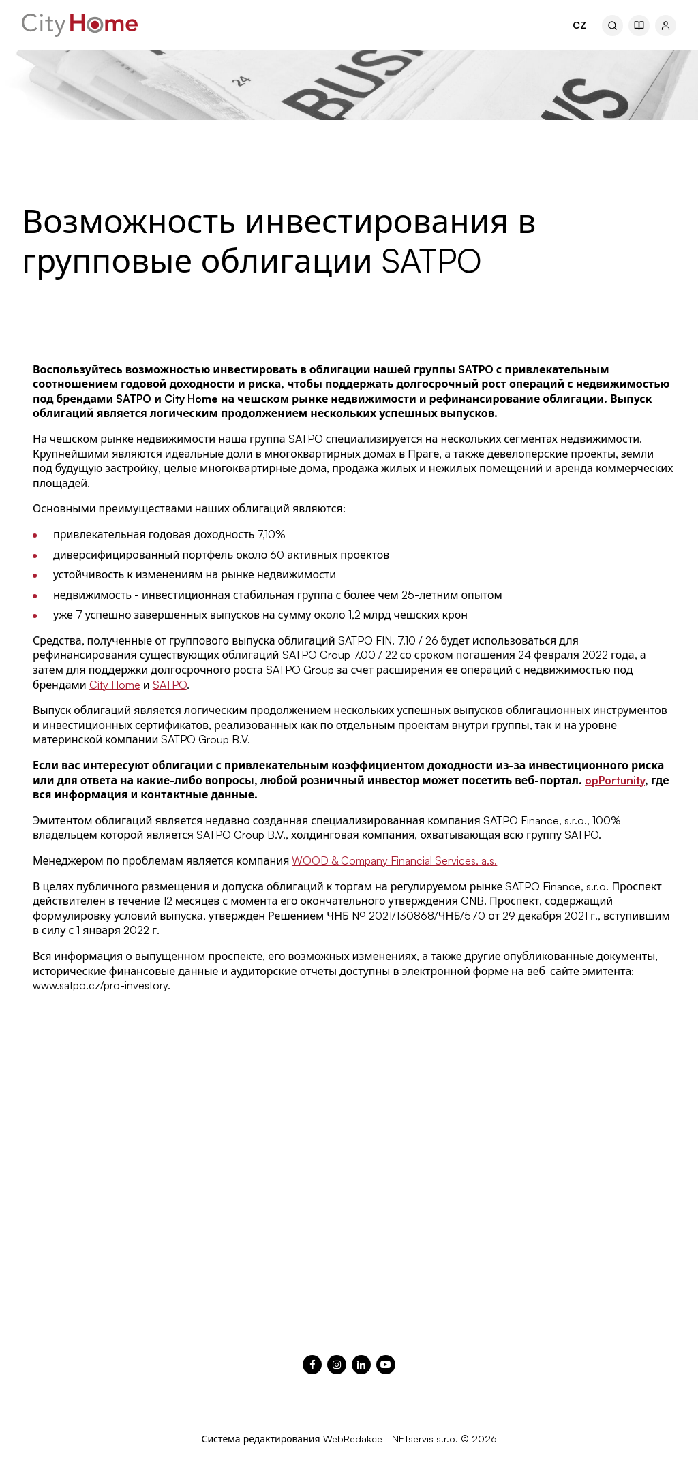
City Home (114, 685)
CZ (579, 25)
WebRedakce (352, 1438)
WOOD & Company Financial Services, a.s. (394, 860)
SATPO (170, 685)
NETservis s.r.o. (425, 1438)
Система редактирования (260, 1438)
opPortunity (615, 780)
